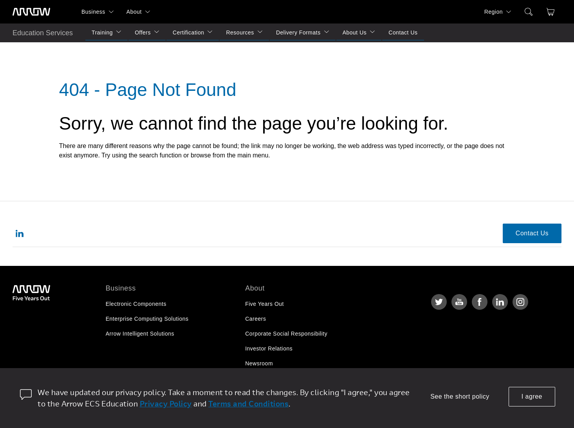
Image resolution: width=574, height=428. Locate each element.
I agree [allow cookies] (532, 396)
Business (93, 12)
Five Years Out (264, 304)
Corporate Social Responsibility (286, 333)
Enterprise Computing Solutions (147, 319)
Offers (143, 32)
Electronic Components (136, 304)
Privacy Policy (166, 403)
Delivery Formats (298, 32)
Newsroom (259, 363)
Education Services (43, 33)
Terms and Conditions (248, 403)
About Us (355, 32)
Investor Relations (268, 348)
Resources (240, 32)
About (134, 12)
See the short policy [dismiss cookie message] (459, 396)
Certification (188, 32)
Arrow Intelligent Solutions (140, 333)
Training (102, 32)
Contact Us (402, 32)
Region (493, 12)
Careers (255, 319)
